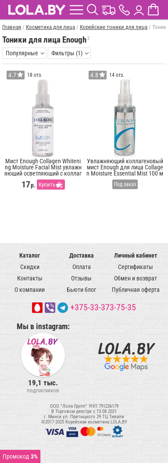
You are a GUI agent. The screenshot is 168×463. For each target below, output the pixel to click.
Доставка (81, 255)
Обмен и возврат (135, 278)
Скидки (29, 266)
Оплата (81, 266)
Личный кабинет (135, 255)
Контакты (30, 278)
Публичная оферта (136, 289)
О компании (29, 289)
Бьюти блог (81, 289)
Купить (47, 184)
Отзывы (81, 278)
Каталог (29, 255)
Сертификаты (135, 266)
